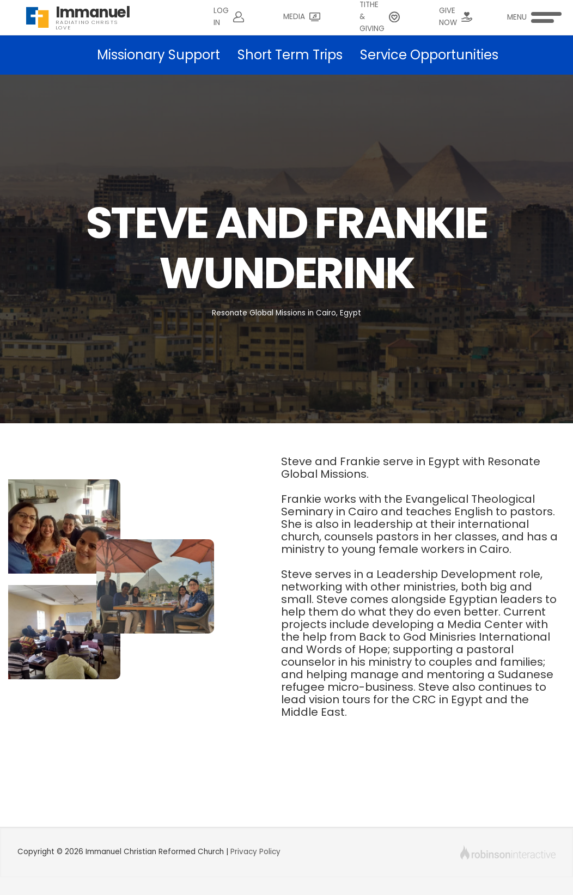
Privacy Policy (255, 852)
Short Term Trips (290, 55)
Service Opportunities (429, 55)
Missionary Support (158, 55)
